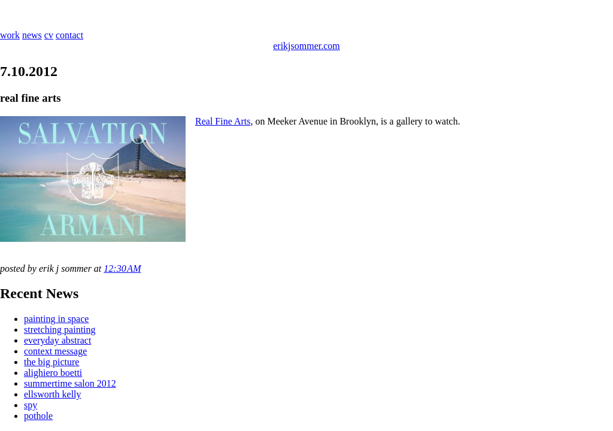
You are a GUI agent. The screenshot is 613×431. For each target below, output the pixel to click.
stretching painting (60, 329)
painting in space (56, 319)
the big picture (51, 362)
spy (30, 405)
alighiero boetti (53, 373)
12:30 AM (122, 268)
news (32, 35)
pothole (38, 416)
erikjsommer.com (306, 46)
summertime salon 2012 (70, 383)
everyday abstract (57, 340)
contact (69, 35)
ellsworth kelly (52, 394)
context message (55, 351)
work (10, 35)
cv (48, 35)
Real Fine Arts (222, 121)
